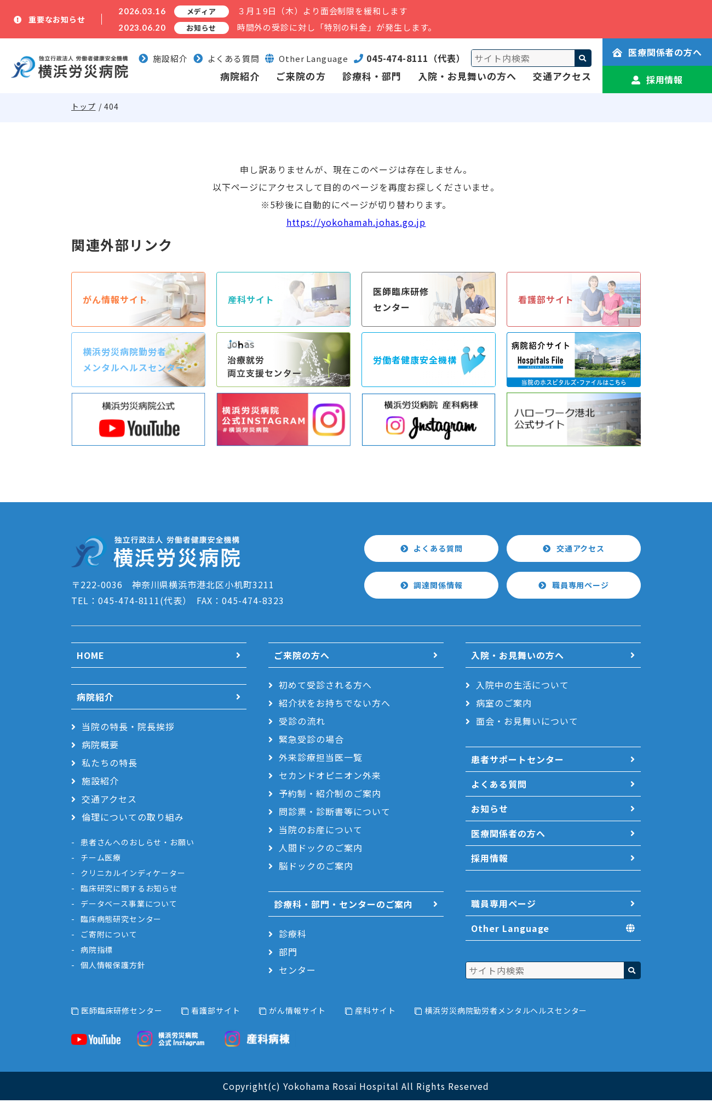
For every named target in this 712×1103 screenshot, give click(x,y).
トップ (83, 106)
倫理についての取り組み (133, 819)
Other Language (510, 931)
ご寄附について (109, 936)
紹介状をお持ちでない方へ (335, 705)
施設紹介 (163, 58)
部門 (288, 954)
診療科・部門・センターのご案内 (343, 906)
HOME (91, 657)
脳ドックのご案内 (316, 868)
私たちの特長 (109, 765)
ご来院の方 (300, 76)
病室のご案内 (504, 705)
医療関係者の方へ (657, 52)
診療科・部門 (371, 76)
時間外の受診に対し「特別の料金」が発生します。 (337, 27)
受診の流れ (302, 723)
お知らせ (489, 811)
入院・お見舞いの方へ (467, 76)
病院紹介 (240, 76)
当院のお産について (321, 832)
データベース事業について (129, 906)
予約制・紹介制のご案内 (330, 796)
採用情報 (657, 79)
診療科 (293, 936)
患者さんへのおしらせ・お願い (137, 844)
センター (297, 972)
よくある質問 (226, 58)
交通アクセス (562, 76)
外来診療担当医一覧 (321, 759)
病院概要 (100, 747)
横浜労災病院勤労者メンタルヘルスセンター (505, 1013)
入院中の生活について (522, 687)
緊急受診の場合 (311, 741)
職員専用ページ (581, 588)
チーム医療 (101, 860)
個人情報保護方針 (113, 967)
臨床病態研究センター (121, 921)
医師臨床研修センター (121, 1013)
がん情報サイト (297, 1013)
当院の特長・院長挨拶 (128, 729)
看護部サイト (215, 1013)
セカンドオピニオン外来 (330, 777)
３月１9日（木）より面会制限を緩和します (322, 10)
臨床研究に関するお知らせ (129, 890)
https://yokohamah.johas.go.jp (356, 222)
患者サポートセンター (517, 762)
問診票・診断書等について (335, 814)
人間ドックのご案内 (321, 850)
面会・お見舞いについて (527, 723)
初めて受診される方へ (325, 687)
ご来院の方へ (302, 657)
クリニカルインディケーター (133, 875)
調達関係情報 (439, 588)
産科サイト (375, 1013)
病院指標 (97, 952)
